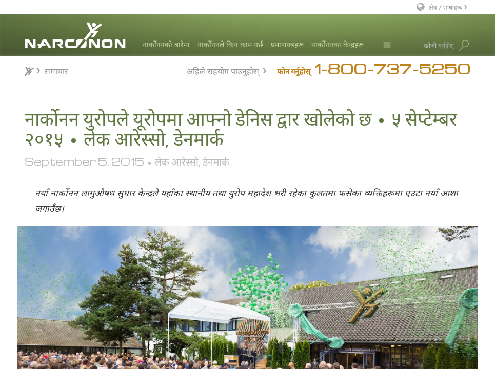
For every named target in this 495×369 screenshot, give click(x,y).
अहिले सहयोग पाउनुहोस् (223, 70)
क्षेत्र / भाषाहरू (445, 7)
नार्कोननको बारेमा (166, 44)
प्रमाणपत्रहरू (287, 44)
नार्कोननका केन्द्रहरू (337, 44)
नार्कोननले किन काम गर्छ (230, 44)
